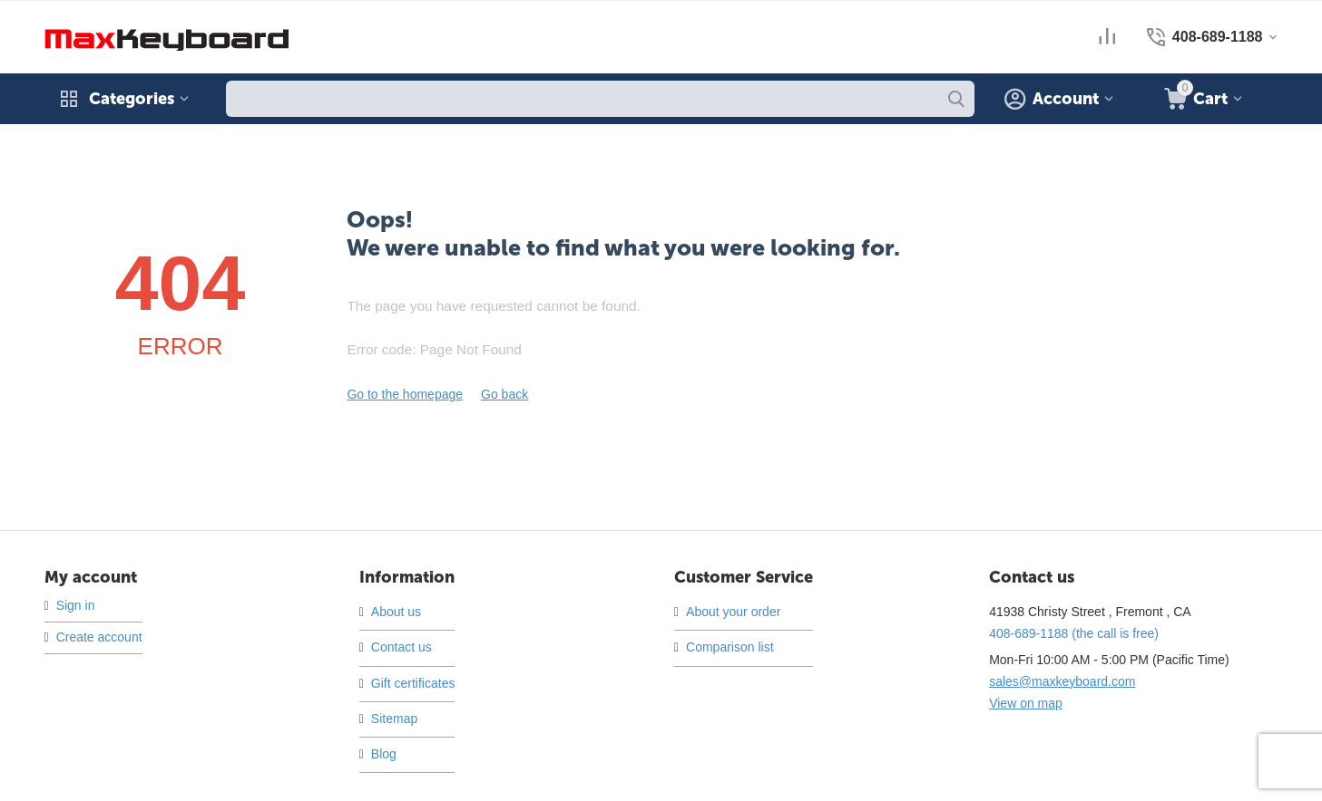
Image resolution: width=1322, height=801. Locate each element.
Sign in (75, 605)
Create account (99, 637)
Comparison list (729, 647)
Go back (504, 394)
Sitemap (394, 718)
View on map (1025, 703)
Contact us (401, 647)
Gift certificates (413, 683)
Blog (384, 754)
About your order (733, 611)
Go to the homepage (405, 394)
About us (396, 611)
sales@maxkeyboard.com (1062, 681)
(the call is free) (1074, 633)
